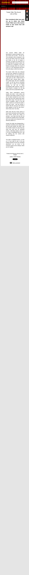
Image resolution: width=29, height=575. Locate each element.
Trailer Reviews (17, 156)
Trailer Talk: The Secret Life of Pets (13, 13)
